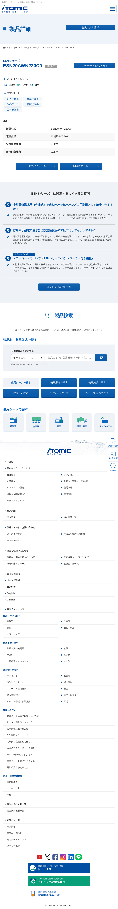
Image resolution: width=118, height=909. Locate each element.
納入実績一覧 (70, 517)
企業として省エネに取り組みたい (23, 716)
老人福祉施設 (13, 695)
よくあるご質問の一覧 (62, 286)
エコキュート (13, 788)
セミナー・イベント (16, 839)
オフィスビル (13, 676)
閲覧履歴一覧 (85, 166)
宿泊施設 (68, 682)
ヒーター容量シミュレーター (21, 722)
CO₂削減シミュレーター (18, 735)
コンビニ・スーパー (16, 682)
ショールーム (13, 540)
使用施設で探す (97, 382)
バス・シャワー (14, 634)
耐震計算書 (33, 99)
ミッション (69, 474)
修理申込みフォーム (16, 563)
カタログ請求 (13, 574)
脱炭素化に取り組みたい (19, 729)
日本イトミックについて (19, 468)
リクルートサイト (15, 500)
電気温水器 (12, 782)
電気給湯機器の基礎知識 (61, 894)
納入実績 (11, 511)
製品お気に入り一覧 (16, 804)
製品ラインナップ (15, 609)
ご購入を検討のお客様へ (75, 534)
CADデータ (12, 104)
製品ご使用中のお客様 (17, 551)
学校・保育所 (70, 695)
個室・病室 (69, 628)
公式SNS (11, 587)
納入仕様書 (13, 99)
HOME (10, 462)
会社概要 (11, 474)
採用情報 (68, 494)
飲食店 (67, 676)
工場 (66, 701)
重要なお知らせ (14, 833)
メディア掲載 (13, 846)
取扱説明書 (33, 104)
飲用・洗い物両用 (15, 648)
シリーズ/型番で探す (97, 393)
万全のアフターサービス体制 (21, 748)
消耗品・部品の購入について (21, 557)
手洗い (10, 655)
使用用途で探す (59, 382)
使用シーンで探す (21, 382)
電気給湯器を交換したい (19, 767)
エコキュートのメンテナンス (21, 761)
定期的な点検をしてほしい (20, 742)
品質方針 (68, 487)
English (11, 593)
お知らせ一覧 (13, 820)
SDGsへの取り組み (16, 494)
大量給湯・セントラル (17, 661)
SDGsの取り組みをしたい (19, 754)
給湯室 (10, 621)
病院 (66, 688)
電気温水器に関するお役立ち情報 (61, 868)
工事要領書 (13, 109)
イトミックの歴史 (15, 487)
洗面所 (67, 621)
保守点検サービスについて (76, 557)
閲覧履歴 (113, 470)
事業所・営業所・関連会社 (76, 481)
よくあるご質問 (14, 534)
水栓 (9, 795)
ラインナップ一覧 (59, 393)
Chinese (11, 600)
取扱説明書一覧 (71, 563)
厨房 (9, 628)
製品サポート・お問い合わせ (21, 527)
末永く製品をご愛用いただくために (61, 881)
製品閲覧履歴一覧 (15, 811)
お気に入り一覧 (113, 458)
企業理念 (11, 481)
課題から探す (21, 393)
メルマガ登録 (13, 580)
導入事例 (11, 517)
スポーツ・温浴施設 (16, 688)
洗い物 (67, 655)
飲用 (66, 648)
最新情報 (11, 827)
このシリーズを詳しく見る (97, 65)
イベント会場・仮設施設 (19, 701)
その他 (67, 661)
